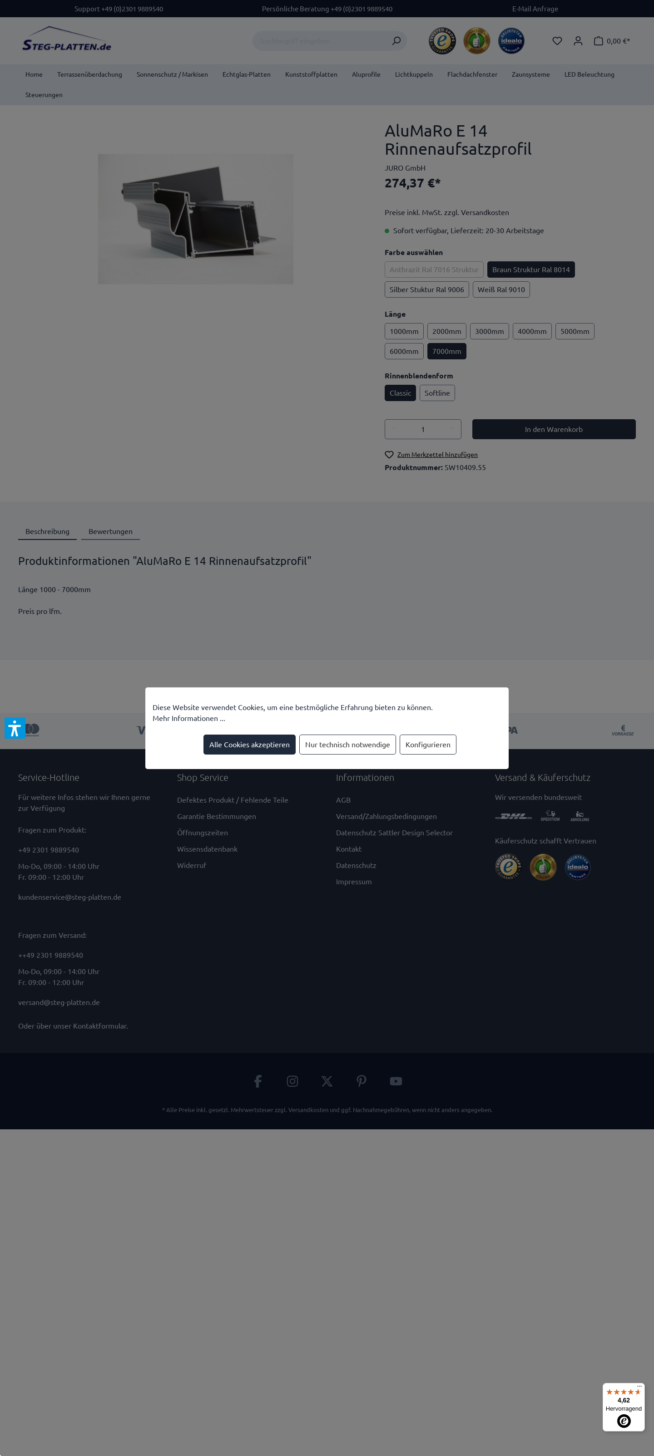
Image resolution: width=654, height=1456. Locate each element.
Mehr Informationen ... (189, 718)
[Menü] (639, 1388)
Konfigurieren (428, 744)
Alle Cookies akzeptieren (249, 744)
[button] (15, 728)
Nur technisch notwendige (347, 744)
